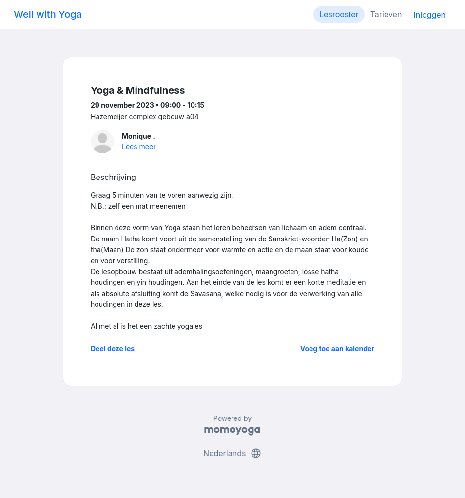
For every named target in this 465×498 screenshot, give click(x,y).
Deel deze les (113, 348)
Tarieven (386, 14)
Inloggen (429, 15)
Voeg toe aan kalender (337, 348)
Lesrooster (339, 14)
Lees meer (138, 146)
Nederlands (232, 453)
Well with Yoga (48, 14)
